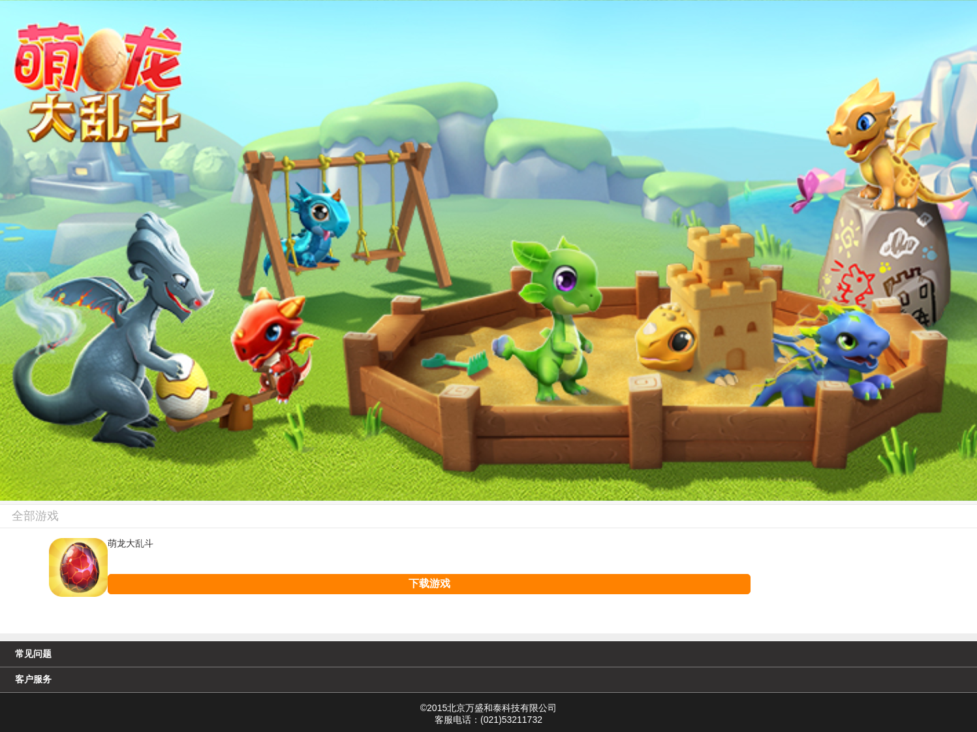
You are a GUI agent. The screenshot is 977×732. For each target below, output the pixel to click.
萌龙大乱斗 (130, 544)
